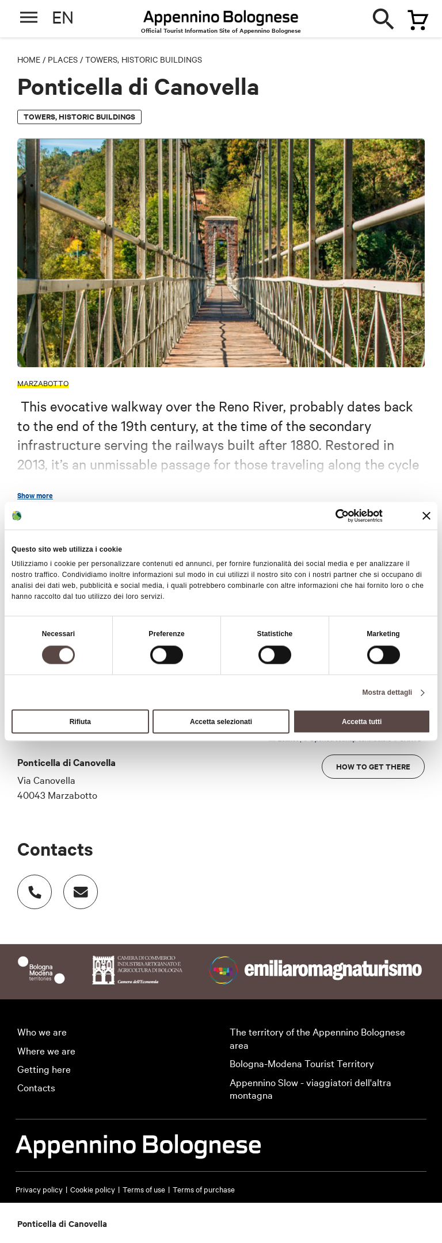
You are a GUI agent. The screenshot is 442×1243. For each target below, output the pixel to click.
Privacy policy (39, 1189)
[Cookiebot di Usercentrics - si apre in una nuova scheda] (332, 515)
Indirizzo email (74, 886)
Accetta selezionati (221, 722)
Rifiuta (80, 722)
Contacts (36, 1087)
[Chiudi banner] (426, 515)
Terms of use (144, 1189)
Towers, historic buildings (143, 59)
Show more (35, 495)
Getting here (44, 1068)
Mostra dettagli (387, 692)
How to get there (373, 766)
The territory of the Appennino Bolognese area (317, 1038)
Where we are (46, 1050)
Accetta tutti (362, 722)
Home (28, 59)
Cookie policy (92, 1189)
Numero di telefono (28, 886)
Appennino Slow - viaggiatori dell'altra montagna (310, 1088)
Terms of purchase (204, 1189)
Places (63, 59)
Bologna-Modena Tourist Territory (302, 1062)
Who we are (42, 1031)
